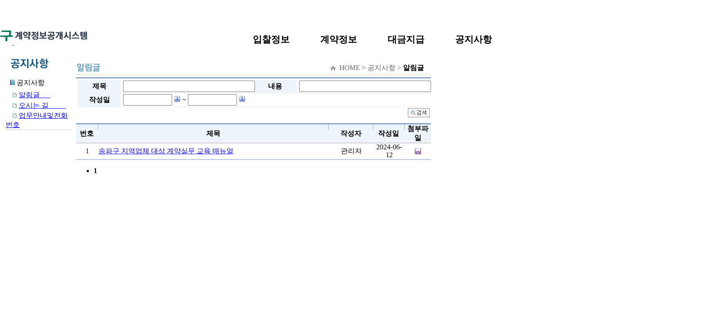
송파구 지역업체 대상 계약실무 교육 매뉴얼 (166, 151)
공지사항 (473, 39)
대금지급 (406, 39)
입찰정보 (271, 39)
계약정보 (338, 39)
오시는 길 (36, 105)
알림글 (28, 95)
